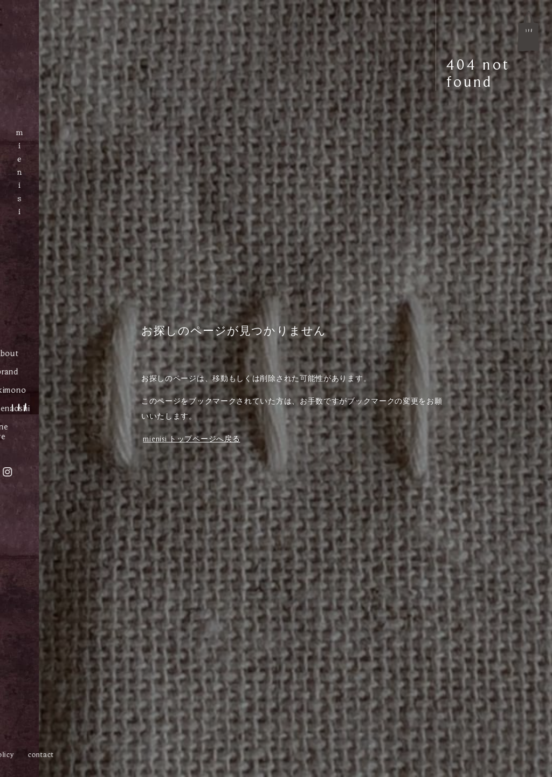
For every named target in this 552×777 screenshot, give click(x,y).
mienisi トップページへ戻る (191, 438)
